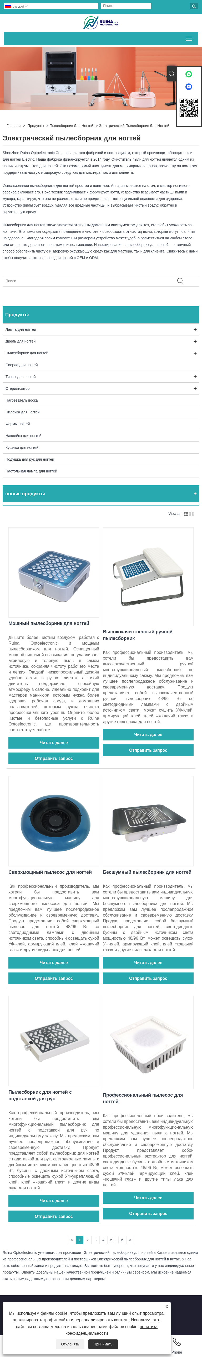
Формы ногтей (18, 424)
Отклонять (70, 1344)
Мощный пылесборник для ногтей (48, 623)
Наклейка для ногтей (23, 436)
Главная (14, 126)
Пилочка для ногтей (22, 412)
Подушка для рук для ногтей (30, 459)
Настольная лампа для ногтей (31, 471)
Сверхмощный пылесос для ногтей (50, 872)
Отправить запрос (54, 758)
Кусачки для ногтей (22, 447)
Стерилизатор (17, 388)
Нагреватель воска (22, 400)
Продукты (35, 126)
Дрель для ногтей (21, 341)
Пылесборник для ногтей (71, 126)
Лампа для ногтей (21, 329)
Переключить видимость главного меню (189, 38)
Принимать (103, 1344)
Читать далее (54, 742)
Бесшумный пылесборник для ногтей (147, 872)
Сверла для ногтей (22, 365)
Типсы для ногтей (21, 377)
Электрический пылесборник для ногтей (134, 126)
